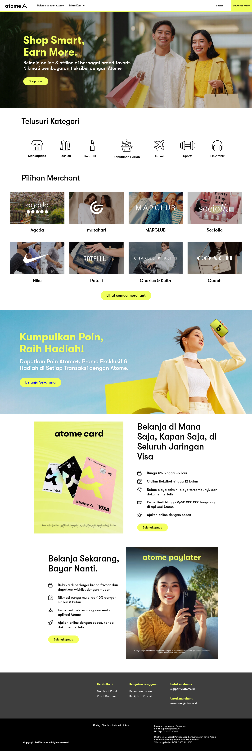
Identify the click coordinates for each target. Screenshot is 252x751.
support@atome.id (182, 689)
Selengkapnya (152, 530)
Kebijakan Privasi (140, 696)
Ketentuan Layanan (142, 691)
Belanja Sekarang (40, 382)
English (219, 5)
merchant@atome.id (183, 703)
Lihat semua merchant (126, 295)
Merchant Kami (107, 691)
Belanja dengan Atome (50, 5)
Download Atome (241, 5)
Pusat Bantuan (107, 696)
